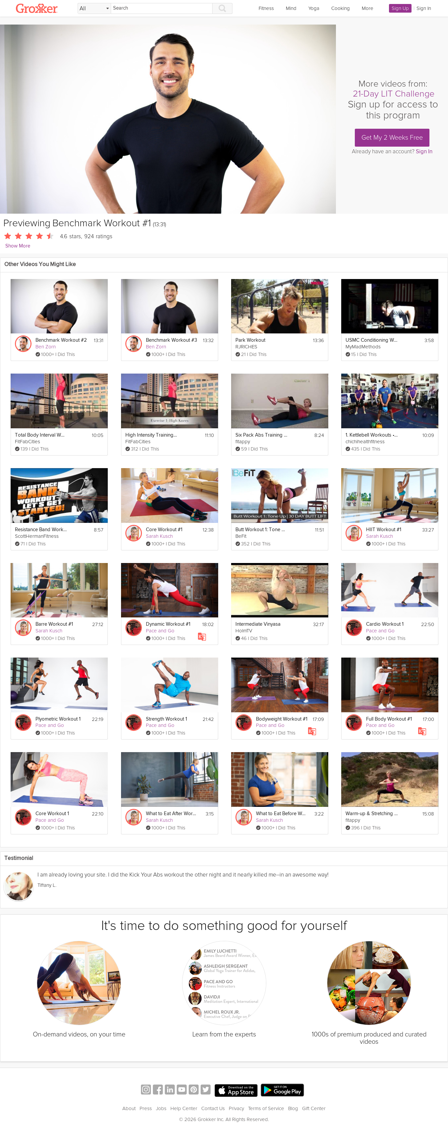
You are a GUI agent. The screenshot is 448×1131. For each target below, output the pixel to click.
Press (146, 1108)
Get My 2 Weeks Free (392, 138)
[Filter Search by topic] (94, 8)
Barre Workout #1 (54, 624)
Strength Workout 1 (166, 719)
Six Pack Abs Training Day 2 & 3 (261, 435)
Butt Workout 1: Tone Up (261, 529)
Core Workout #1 (164, 529)
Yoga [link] (313, 8)
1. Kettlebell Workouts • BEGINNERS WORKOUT (372, 435)
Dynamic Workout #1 (168, 624)
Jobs (161, 1108)
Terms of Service (266, 1108)
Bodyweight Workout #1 (281, 719)
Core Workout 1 (52, 813)
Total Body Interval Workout (41, 435)
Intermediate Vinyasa (258, 624)
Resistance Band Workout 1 (41, 529)
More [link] (367, 8)
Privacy (236, 1108)
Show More (17, 246)
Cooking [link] (340, 8)
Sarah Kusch (159, 536)
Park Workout (250, 340)
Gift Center (314, 1108)
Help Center (183, 1108)
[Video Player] (168, 119)
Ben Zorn (45, 347)
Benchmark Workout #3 (171, 340)
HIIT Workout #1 (383, 529)
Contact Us (213, 1108)
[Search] (162, 8)
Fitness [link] (266, 8)
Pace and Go (160, 631)
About (129, 1108)
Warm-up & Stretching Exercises (372, 813)
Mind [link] (291, 8)
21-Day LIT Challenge (393, 93)
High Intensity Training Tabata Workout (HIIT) (151, 435)
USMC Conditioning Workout (372, 340)
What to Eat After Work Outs (172, 813)
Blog (293, 1108)
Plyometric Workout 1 (58, 719)
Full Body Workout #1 (389, 719)
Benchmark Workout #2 (61, 340)
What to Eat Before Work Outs (282, 813)
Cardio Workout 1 (385, 624)
